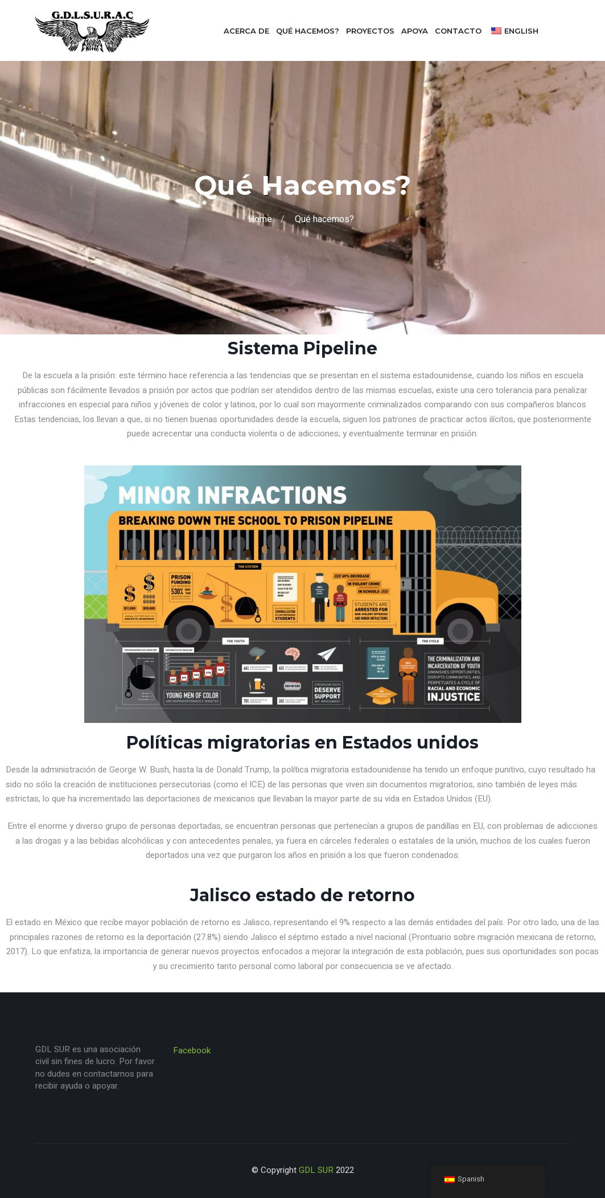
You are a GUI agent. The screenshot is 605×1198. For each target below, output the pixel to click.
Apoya (414, 30)
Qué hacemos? (307, 30)
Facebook (192, 1050)
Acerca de (246, 30)
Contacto (458, 30)
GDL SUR (316, 1170)
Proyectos (370, 30)
